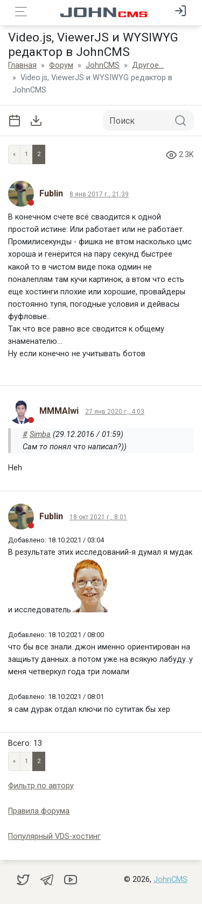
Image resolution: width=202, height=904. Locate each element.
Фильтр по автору (41, 785)
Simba (40, 434)
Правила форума (38, 811)
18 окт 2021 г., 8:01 (98, 517)
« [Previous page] (14, 154)
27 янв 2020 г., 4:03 (114, 411)
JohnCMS (170, 879)
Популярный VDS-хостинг (54, 836)
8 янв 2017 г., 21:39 (99, 194)
